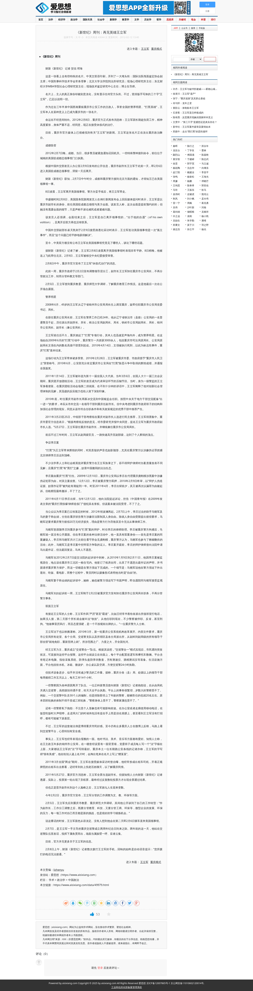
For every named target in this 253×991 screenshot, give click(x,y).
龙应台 (176, 150)
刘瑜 (203, 207)
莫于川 (190, 224)
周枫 (189, 203)
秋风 (175, 198)
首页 (40, 19)
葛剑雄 (176, 211)
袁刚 (189, 216)
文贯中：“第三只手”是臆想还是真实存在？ (195, 122)
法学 (50, 19)
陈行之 (190, 146)
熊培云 (205, 194)
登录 (100, 968)
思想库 (170, 19)
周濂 (175, 181)
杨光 (203, 229)
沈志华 (190, 167)
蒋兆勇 (205, 203)
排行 (213, 19)
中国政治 (73, 880)
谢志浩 (176, 229)
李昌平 (205, 172)
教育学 (125, 19)
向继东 (205, 167)
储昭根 (190, 211)
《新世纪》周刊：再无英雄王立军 (190, 74)
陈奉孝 (190, 185)
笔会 (193, 19)
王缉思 (176, 185)
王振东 (190, 189)
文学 (136, 19)
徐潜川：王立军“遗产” (184, 93)
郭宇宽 (190, 163)
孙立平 (190, 229)
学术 (51, 880)
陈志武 (205, 159)
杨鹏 (189, 181)
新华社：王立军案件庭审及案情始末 (192, 126)
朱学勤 (190, 220)
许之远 (176, 216)
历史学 (147, 19)
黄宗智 (176, 159)
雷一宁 (176, 203)
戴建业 (190, 172)
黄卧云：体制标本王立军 (186, 107)
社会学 (101, 19)
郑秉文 (176, 224)
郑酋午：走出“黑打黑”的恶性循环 (190, 131)
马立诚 (205, 163)
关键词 (182, 19)
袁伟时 (176, 194)
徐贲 (175, 163)
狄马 (203, 189)
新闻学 (113, 19)
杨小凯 (205, 216)
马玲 (175, 189)
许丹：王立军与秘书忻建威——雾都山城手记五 (197, 89)
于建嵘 (190, 159)
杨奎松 (190, 176)
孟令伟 (205, 198)
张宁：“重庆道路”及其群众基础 (189, 98)
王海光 (205, 176)
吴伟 (175, 207)
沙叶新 (190, 207)
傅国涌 (190, 154)
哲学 (159, 19)
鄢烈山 (176, 154)
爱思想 (62, 8)
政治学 (74, 19)
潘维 (203, 220)
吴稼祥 (205, 211)
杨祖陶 (176, 167)
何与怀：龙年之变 (182, 103)
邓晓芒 (205, 181)
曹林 (203, 150)
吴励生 (176, 220)
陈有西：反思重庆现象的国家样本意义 (193, 117)
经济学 (61, 19)
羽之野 (205, 224)
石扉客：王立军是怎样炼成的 (188, 112)
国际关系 (87, 19)
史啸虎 (190, 194)
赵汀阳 (176, 172)
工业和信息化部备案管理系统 (126, 987)
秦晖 (175, 146)
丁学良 (190, 150)
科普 (203, 19)
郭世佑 (205, 185)
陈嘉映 (205, 154)
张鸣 (175, 176)
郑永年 (205, 146)
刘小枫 (190, 198)
